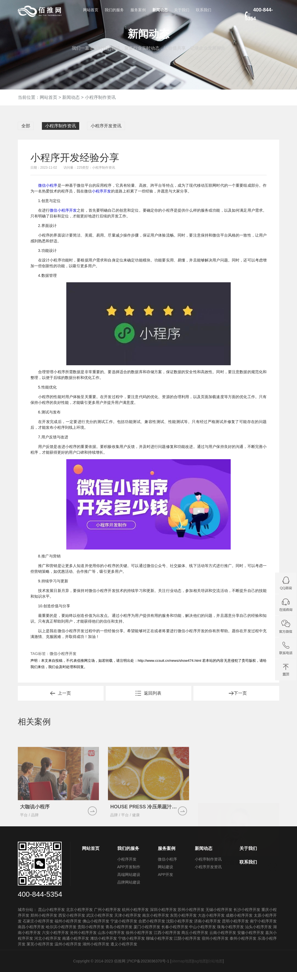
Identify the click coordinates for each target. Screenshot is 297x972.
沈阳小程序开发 (179, 921)
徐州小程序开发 (139, 932)
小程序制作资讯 (100, 97)
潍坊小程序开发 (103, 938)
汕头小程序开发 (258, 927)
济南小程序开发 (207, 921)
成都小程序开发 (239, 915)
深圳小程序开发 (163, 909)
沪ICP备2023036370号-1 (148, 961)
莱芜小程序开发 (40, 944)
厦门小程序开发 (146, 927)
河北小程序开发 (47, 938)
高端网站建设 (128, 874)
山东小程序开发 (111, 932)
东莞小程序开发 (183, 915)
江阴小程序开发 (187, 938)
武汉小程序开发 (99, 915)
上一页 (64, 693)
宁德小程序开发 (131, 938)
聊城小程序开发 (159, 938)
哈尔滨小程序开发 (61, 927)
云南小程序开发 (222, 932)
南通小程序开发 (75, 938)
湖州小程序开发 (95, 944)
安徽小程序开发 (250, 932)
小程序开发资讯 (106, 125)
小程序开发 (101, 191)
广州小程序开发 (107, 909)
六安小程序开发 (55, 932)
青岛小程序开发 (118, 927)
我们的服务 (114, 10)
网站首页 (90, 10)
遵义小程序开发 (123, 944)
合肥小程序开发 (151, 921)
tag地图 (199, 961)
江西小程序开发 (167, 932)
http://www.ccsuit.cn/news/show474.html (169, 660)
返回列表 (152, 693)
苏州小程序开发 (191, 909)
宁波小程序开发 (123, 921)
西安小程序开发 (71, 915)
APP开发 (165, 874)
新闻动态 (160, 10)
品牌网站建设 (128, 882)
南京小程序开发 (155, 915)
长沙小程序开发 (246, 909)
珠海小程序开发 (230, 927)
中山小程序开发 (202, 927)
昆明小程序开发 (235, 921)
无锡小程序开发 (218, 909)
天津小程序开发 (127, 915)
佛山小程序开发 (95, 921)
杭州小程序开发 (135, 909)
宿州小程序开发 (215, 938)
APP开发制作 (128, 867)
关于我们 (181, 10)
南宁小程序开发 (263, 921)
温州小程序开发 (68, 944)
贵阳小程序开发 (91, 927)
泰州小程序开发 (243, 938)
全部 (25, 125)
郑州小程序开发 (43, 915)
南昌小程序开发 (31, 927)
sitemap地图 (181, 961)
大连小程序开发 (211, 915)
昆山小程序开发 (51, 909)
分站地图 (215, 961)
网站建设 (165, 867)
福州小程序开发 (68, 921)
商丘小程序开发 (194, 932)
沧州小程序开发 (83, 932)
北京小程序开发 (79, 909)
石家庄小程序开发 (38, 921)
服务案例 (138, 10)
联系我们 (203, 10)
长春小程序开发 (174, 927)
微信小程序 (48, 185)
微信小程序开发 (63, 210)
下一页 (240, 693)
